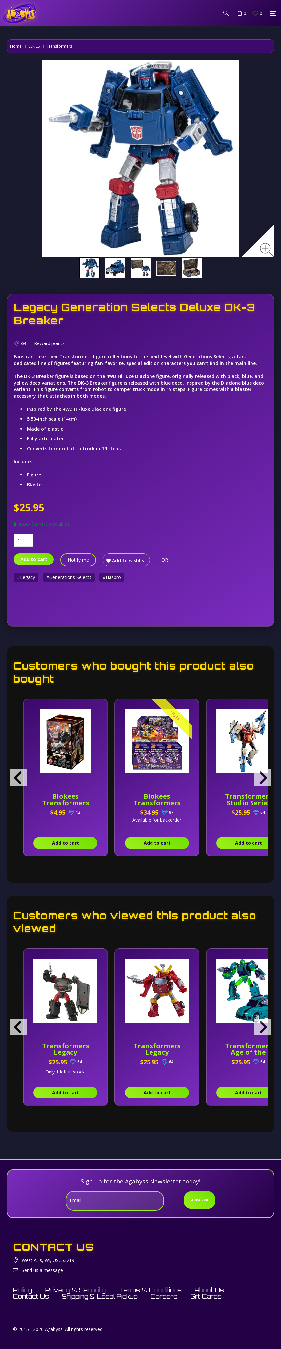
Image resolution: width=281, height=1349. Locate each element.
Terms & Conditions (150, 1290)
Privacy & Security (75, 1290)
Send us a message (42, 1270)
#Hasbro (112, 577)
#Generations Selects (68, 577)
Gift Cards (206, 1296)
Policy (22, 1290)
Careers (164, 1296)
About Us (209, 1290)
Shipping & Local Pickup (100, 1296)
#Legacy (26, 577)
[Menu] (273, 13)
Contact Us (31, 1296)
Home (16, 46)
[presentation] (18, 777)
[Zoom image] (267, 250)
